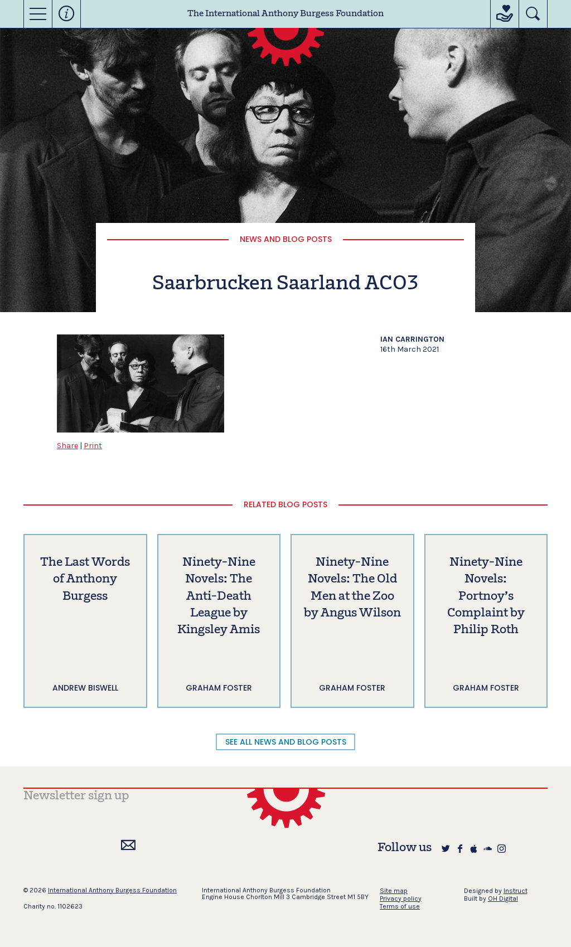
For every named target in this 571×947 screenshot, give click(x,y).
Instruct (516, 891)
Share (67, 445)
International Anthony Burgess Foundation (112, 890)
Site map (394, 891)
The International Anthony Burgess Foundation (285, 13)
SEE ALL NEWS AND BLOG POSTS (285, 741)
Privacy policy (401, 898)
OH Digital (503, 898)
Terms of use (400, 906)
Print (93, 445)
